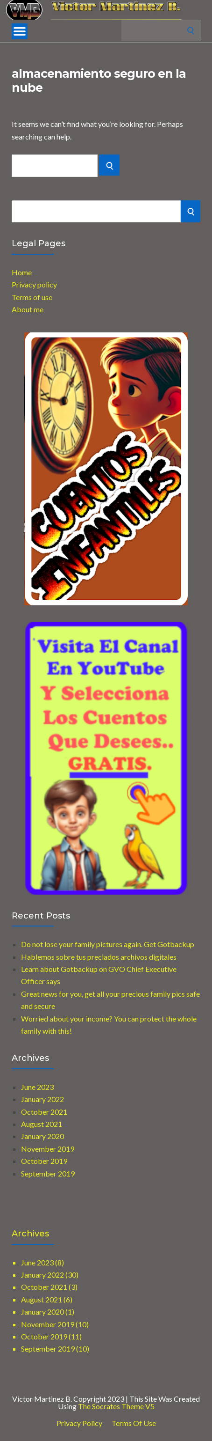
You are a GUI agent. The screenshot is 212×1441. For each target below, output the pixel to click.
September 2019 (48, 1173)
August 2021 (41, 1123)
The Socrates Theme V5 (116, 1406)
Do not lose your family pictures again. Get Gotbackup (107, 944)
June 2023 (37, 1086)
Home (22, 272)
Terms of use (32, 297)
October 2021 (44, 1111)
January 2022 (42, 1099)
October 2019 (44, 1160)
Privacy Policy (79, 1423)
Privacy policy (34, 284)
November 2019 (47, 1148)
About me (27, 309)
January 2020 (42, 1136)
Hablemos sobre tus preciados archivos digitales (99, 956)
